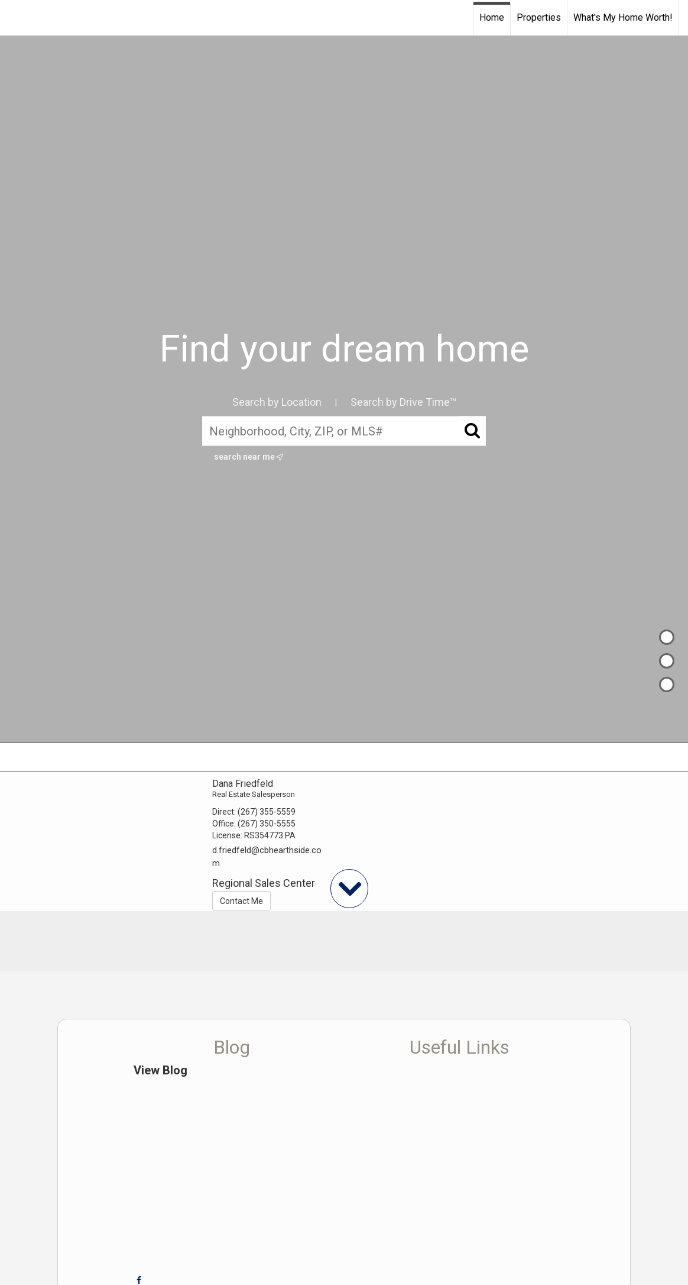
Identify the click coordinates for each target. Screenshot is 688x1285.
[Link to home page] (15, 17)
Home (491, 17)
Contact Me (241, 901)
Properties (539, 17)
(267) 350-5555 (267, 823)
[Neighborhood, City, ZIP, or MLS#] (344, 431)
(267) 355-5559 (267, 811)
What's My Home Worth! (623, 17)
